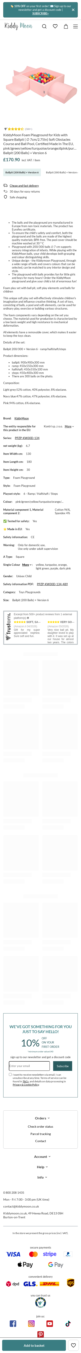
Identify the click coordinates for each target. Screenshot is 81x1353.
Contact (40, 1141)
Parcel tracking (40, 1134)
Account (40, 1156)
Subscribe (63, 1066)
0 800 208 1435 (13, 1192)
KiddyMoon (21, 418)
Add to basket (34, 1345)
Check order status (40, 1126)
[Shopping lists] (55, 26)
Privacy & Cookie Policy (26, 1084)
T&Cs (26, 1081)
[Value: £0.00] (65, 26)
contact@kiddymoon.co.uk (21, 1206)
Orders (40, 1118)
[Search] (44, 26)
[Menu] (76, 26)
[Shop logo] (18, 26)
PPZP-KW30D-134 (27, 438)
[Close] (73, 10)
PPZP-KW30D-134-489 (52, 584)
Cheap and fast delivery (24, 185)
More (68, 426)
